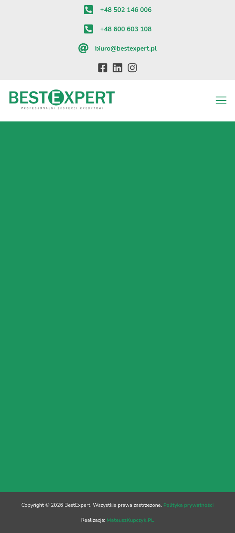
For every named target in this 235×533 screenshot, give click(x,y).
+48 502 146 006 (126, 10)
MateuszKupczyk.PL (130, 520)
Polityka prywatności (188, 505)
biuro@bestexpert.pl (125, 48)
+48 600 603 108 (126, 29)
